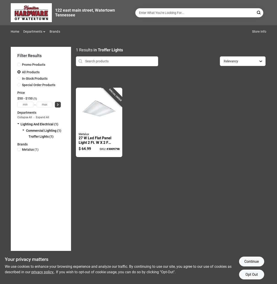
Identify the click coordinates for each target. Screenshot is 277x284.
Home (15, 31)
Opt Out (251, 274)
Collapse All (24, 117)
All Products (31, 72)
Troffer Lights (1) (41, 136)
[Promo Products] (19, 64)
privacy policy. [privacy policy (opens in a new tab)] (42, 272)
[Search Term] (199, 12)
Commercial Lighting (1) (43, 130)
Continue (251, 261)
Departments (32, 31)
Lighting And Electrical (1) (39, 124)
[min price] (25, 105)
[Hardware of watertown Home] (31, 12)
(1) (30, 149)
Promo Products (33, 64)
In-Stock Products (35, 78)
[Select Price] (58, 105)
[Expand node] (18, 124)
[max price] (45, 105)
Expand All (42, 117)
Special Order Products (38, 85)
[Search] (259, 12)
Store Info (259, 31)
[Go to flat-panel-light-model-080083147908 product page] (99, 122)
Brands (55, 31)
